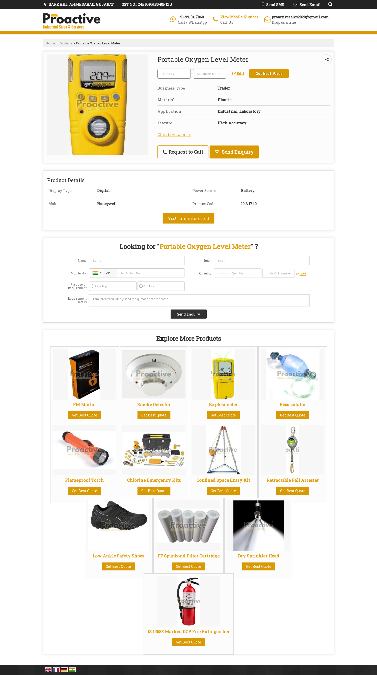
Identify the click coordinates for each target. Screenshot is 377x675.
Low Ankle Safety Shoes (118, 556)
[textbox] (209, 74)
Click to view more (174, 134)
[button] (239, 17)
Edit (238, 73)
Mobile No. (79, 273)
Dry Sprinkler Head (258, 556)
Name (82, 260)
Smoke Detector (154, 404)
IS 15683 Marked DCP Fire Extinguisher (189, 631)
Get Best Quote (84, 415)
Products (65, 43)
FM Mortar (84, 404)
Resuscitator (293, 404)
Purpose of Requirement (77, 286)
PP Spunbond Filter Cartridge (188, 556)
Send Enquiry (234, 152)
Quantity (205, 273)
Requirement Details (77, 300)
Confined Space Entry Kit (223, 480)
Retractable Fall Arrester (292, 480)
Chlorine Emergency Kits (154, 480)
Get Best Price (269, 73)
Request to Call (183, 152)
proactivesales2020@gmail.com (300, 17)
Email (207, 260)
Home (50, 43)
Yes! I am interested (188, 218)
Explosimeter (223, 404)
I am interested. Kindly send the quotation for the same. (199, 300)
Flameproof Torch (84, 480)
